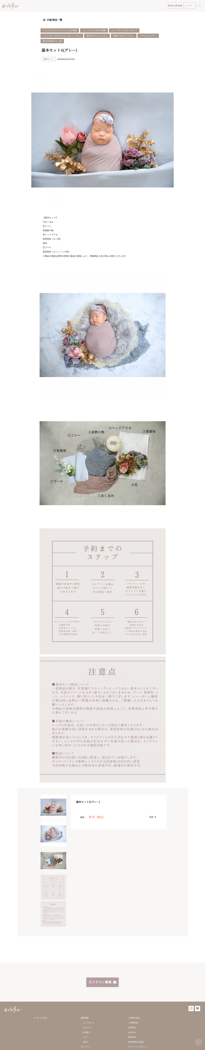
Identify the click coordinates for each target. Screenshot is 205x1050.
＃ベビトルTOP (40, 1019)
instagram (191, 1009)
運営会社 (132, 1038)
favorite (197, 1009)
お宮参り (87, 1033)
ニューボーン (89, 1024)
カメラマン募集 (100, 983)
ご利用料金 (133, 1024)
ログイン (190, 5)
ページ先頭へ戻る (198, 1042)
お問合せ (132, 1028)
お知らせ (132, 1033)
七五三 (86, 1043)
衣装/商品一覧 (54, 20)
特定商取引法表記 (136, 1043)
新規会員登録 (175, 5)
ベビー (86, 1038)
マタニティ (88, 1028)
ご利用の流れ (134, 1019)
